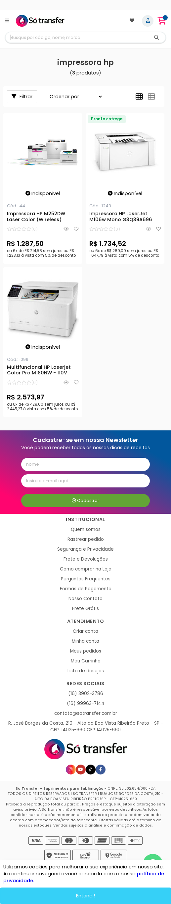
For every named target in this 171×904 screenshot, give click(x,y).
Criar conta (85, 631)
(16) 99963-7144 (86, 703)
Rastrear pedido (85, 539)
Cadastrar (85, 500)
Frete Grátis (85, 608)
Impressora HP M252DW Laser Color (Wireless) (36, 217)
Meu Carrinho (86, 661)
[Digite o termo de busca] (77, 37)
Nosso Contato (85, 599)
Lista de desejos (85, 671)
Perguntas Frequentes (85, 579)
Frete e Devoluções (86, 559)
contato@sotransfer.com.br (85, 713)
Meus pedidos (85, 651)
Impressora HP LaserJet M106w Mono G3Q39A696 (120, 217)
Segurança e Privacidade (85, 549)
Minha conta (85, 641)
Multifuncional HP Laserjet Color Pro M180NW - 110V (39, 370)
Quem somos (86, 529)
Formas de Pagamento (85, 589)
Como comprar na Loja (85, 569)
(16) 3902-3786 (85, 693)
